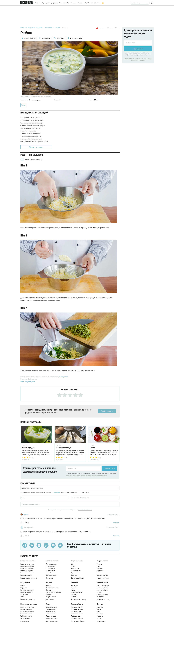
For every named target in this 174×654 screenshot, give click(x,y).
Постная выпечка (77, 614)
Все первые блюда (77, 578)
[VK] (31, 545)
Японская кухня (25, 618)
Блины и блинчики (26, 590)
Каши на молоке (51, 618)
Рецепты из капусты (27, 564)
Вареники (100, 571)
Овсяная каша (50, 609)
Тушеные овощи (102, 575)
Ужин (23, 105)
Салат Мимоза (51, 573)
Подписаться (110, 469)
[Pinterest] (46, 545)
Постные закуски (77, 609)
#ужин (32, 382)
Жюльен (48, 586)
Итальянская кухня (27, 612)
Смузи (99, 618)
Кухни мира (24, 621)
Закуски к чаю (51, 597)
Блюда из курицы (26, 592)
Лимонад (100, 614)
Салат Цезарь (50, 568)
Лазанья (99, 592)
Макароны (100, 597)
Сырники (23, 588)
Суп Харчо (74, 575)
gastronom (102, 28)
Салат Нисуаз (50, 571)
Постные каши (76, 616)
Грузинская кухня (26, 609)
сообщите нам (64, 377)
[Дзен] (60, 545)
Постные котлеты (77, 618)
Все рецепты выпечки (78, 600)
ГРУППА (24, 445)
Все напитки (101, 621)
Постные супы (76, 612)
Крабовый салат (51, 575)
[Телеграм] (24, 545)
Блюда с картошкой (27, 566)
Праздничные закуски (53, 592)
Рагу (98, 573)
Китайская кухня (26, 614)
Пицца (22, 586)
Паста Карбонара (103, 586)
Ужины (22, 597)
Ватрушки (74, 586)
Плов (98, 566)
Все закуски (50, 600)
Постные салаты (76, 607)
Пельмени (100, 568)
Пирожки (74, 594)
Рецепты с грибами (27, 568)
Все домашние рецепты (28, 578)
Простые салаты (51, 564)
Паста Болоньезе (102, 588)
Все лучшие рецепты (27, 600)
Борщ (73, 566)
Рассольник (75, 568)
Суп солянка (75, 573)
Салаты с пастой (102, 594)
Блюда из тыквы (26, 575)
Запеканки (24, 594)
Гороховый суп (76, 571)
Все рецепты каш (51, 621)
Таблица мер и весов (36, 147)
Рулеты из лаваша (52, 588)
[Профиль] (152, 2)
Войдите (57, 492)
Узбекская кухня (26, 616)
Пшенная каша (51, 616)
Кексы (73, 590)
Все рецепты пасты (103, 600)
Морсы (99, 609)
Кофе (98, 612)
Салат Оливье (50, 566)
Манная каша (50, 614)
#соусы (27, 382)
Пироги (73, 597)
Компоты (100, 616)
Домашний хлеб (76, 592)
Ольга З (26, 514)
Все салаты (49, 578)
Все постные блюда (77, 621)
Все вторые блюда (103, 578)
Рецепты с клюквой (27, 573)
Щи (72, 564)
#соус (22, 382)
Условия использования (100, 475)
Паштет (48, 594)
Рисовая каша (50, 612)
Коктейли (100, 607)
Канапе (48, 590)
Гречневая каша (51, 607)
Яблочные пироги (26, 571)
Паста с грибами (102, 590)
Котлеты (99, 564)
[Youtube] (53, 545)
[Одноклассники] (39, 545)
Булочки (74, 588)
